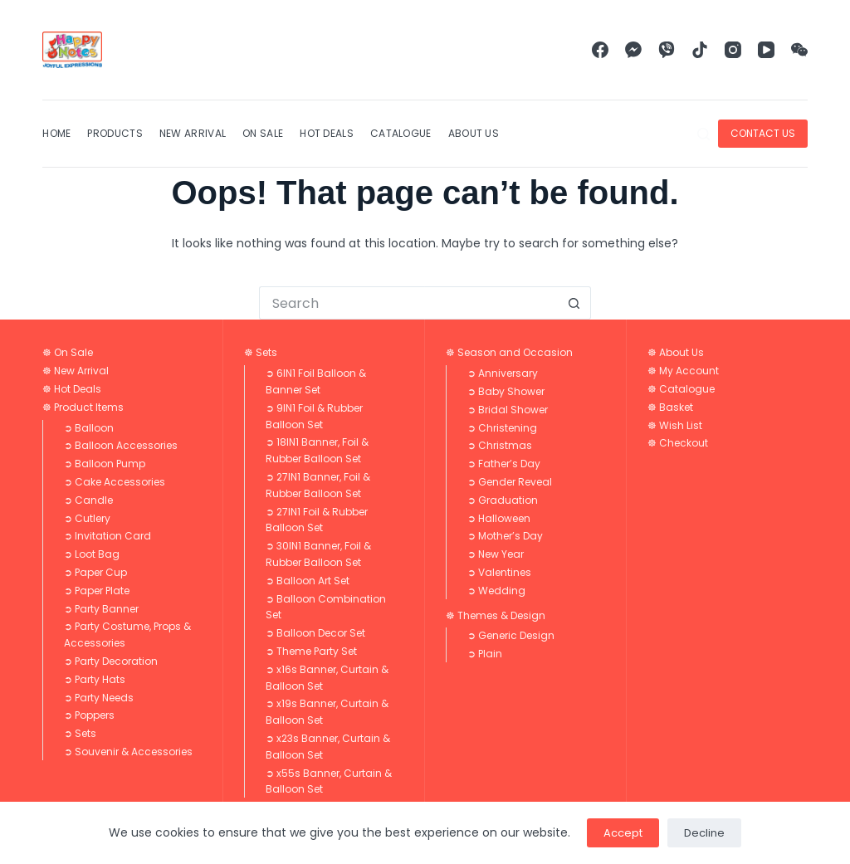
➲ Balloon (89, 428)
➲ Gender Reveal (509, 482)
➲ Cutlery (87, 518)
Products (114, 133)
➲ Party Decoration (111, 661)
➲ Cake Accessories (114, 482)
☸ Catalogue (681, 389)
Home (56, 133)
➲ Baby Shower (506, 391)
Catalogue (401, 133)
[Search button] (574, 303)
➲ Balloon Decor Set (315, 633)
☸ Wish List (674, 425)
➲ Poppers (89, 715)
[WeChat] (799, 49)
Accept (622, 833)
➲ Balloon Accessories (121, 445)
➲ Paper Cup (95, 572)
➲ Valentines (499, 572)
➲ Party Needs (99, 698)
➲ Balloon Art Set (307, 581)
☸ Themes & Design (495, 615)
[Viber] (666, 49)
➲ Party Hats (94, 679)
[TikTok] (699, 49)
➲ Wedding (496, 590)
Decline (704, 833)
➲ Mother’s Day (505, 536)
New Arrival (192, 133)
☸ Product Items (83, 407)
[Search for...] (408, 303)
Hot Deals (327, 133)
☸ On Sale (67, 352)
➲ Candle (88, 500)
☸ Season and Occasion (509, 352)
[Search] (703, 134)
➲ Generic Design (510, 635)
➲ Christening (502, 428)
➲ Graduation (502, 500)
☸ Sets (260, 352)
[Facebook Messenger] (633, 49)
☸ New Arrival (75, 371)
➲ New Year (495, 554)
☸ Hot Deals (71, 389)
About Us (473, 133)
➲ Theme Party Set (311, 651)
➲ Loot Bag (92, 554)
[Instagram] (733, 49)
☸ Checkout (677, 443)
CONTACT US (762, 133)
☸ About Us (675, 352)
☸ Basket (670, 407)
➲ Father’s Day (503, 463)
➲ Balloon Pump (104, 463)
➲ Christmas (499, 445)
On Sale (262, 133)
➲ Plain (484, 654)
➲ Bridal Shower (507, 410)
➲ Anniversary (502, 373)
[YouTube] (766, 49)
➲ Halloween (498, 518)
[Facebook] (600, 49)
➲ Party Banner (101, 609)
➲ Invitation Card (107, 536)
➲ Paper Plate (96, 590)
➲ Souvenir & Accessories (128, 751)
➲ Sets (80, 733)
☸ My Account (683, 371)
